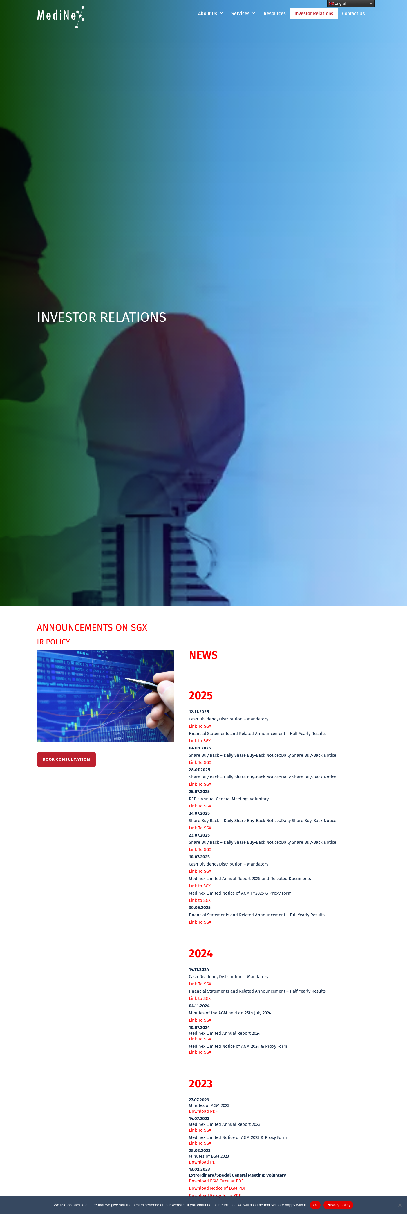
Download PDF (203, 1111)
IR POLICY (56, 641)
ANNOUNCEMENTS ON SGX (105, 627)
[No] (400, 1205)
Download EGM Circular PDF (216, 1181)
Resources (275, 13)
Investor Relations (313, 13)
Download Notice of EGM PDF (217, 1188)
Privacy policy (338, 1205)
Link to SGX (200, 740)
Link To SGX (200, 726)
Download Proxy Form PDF (215, 1195)
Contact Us (353, 13)
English (338, 3)
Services (243, 13)
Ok (315, 1205)
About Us (210, 13)
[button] (210, 13)
